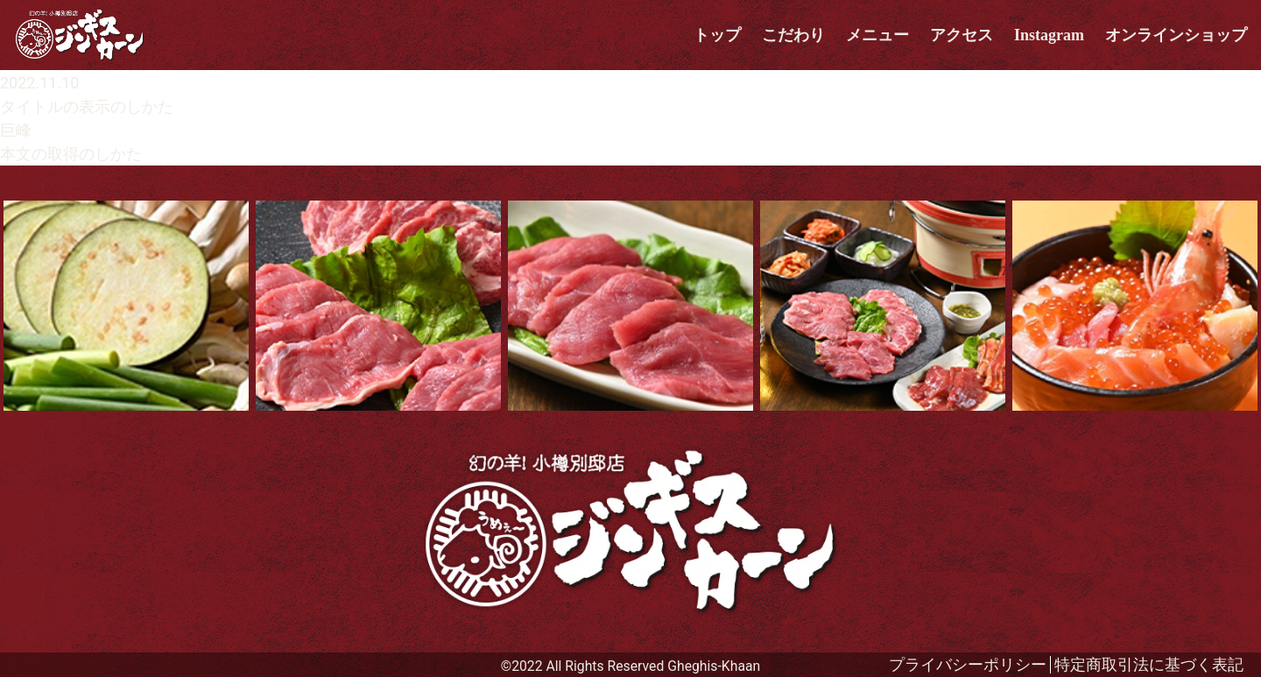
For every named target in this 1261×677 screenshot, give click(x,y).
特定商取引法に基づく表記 (1148, 664)
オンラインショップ (1176, 35)
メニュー (877, 35)
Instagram (1049, 35)
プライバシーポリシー (967, 664)
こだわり (793, 35)
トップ (717, 35)
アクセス (961, 35)
